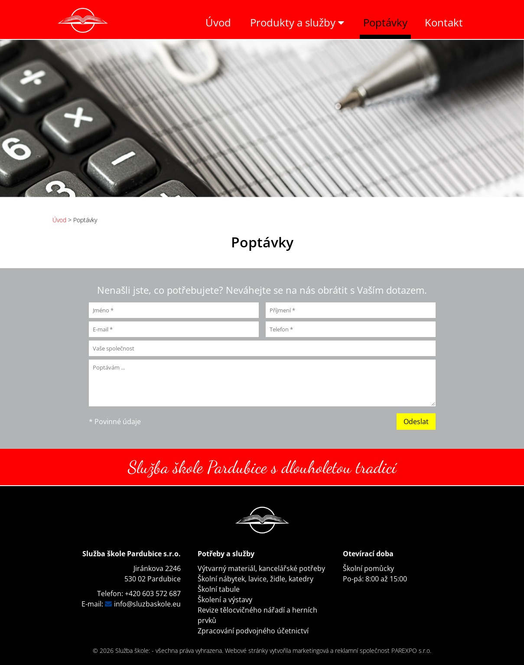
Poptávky (385, 22)
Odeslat (416, 421)
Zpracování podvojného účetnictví (253, 631)
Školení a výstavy (225, 599)
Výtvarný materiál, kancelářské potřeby (261, 568)
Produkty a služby (297, 22)
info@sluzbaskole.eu (147, 604)
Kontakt (444, 22)
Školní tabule (219, 589)
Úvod (218, 22)
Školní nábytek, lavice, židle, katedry (255, 579)
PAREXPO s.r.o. (411, 650)
